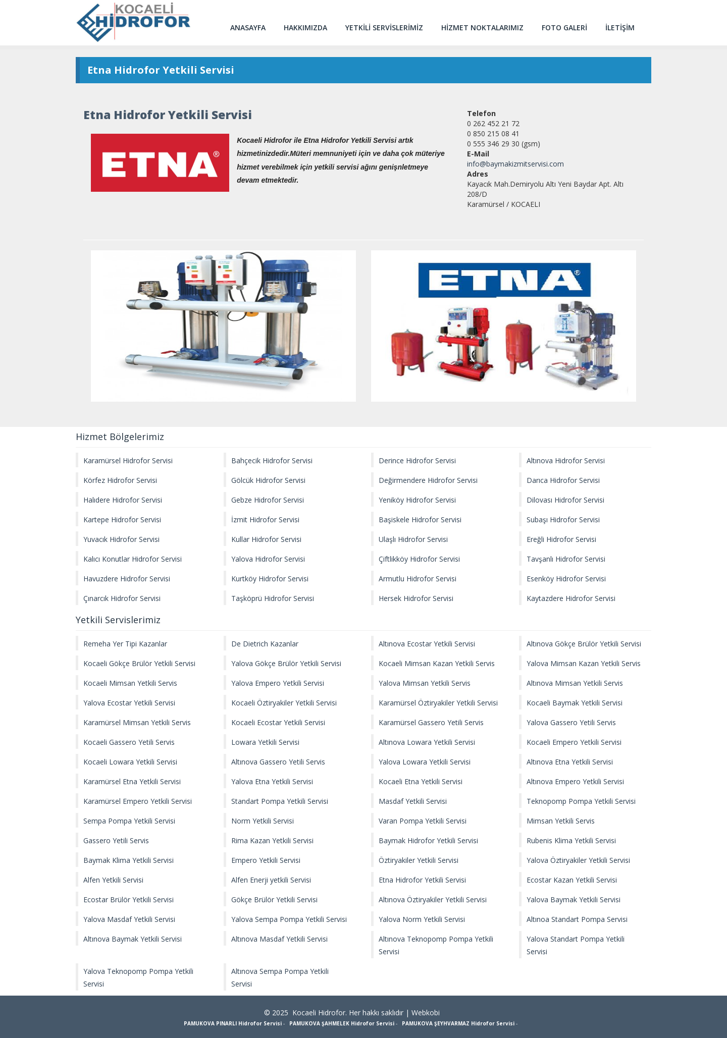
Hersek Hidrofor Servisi (416, 598)
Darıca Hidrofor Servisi (563, 480)
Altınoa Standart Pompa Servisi (577, 919)
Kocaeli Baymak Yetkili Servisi (574, 702)
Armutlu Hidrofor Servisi (417, 578)
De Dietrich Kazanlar (264, 643)
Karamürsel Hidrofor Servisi (128, 460)
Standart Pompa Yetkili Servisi (279, 801)
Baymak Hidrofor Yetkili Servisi (428, 840)
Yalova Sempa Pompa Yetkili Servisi (289, 919)
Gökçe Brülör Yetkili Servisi (274, 899)
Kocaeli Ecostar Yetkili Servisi (278, 722)
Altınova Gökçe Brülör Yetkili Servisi (584, 643)
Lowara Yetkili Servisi (265, 742)
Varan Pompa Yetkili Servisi (422, 821)
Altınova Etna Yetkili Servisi (570, 762)
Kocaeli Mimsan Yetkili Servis (130, 683)
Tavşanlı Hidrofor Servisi (566, 559)
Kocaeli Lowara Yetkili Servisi (130, 762)
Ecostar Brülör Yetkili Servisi (128, 899)
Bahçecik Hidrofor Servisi (272, 460)
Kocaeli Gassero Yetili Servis (129, 742)
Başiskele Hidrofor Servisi (420, 519)
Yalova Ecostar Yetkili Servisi (129, 702)
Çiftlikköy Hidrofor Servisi (419, 559)
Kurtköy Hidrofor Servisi (269, 578)
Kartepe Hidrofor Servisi (122, 519)
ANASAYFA (248, 27)
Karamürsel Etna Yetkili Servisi (132, 781)
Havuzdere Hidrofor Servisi (126, 578)
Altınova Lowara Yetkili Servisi (427, 742)
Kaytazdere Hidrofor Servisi (571, 598)
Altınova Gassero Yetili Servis (278, 762)
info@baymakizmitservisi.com (515, 164)
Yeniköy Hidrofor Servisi (417, 500)
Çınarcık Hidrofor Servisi (122, 598)
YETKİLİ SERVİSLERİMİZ (384, 27)
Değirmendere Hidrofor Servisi (428, 480)
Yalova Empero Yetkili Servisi (277, 683)
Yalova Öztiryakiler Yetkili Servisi (578, 860)
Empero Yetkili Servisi (265, 860)
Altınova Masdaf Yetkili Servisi (279, 939)
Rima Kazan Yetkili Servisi (272, 840)
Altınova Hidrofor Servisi (566, 460)
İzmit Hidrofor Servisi (265, 519)
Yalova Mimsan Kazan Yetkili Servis (584, 663)
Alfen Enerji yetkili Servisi (271, 880)
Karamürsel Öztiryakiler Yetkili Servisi (438, 702)
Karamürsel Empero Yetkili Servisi (137, 801)
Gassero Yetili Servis (116, 840)
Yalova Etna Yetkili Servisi (272, 781)
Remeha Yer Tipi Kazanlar (125, 643)
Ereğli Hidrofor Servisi (561, 539)
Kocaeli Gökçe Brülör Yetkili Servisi (139, 663)
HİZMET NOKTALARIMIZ (482, 27)
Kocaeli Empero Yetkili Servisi (574, 742)
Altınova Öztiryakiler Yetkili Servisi (433, 899)
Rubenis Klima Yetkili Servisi (571, 840)
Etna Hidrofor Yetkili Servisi (422, 880)
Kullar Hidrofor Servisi (266, 539)
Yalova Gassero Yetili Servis (571, 722)
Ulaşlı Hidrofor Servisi (413, 539)
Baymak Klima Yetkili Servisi (128, 860)
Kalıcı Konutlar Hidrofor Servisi (132, 559)
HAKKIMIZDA (305, 27)
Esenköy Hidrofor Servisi (566, 578)
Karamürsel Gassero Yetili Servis (431, 722)
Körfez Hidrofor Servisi (120, 480)
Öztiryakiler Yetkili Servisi (418, 860)
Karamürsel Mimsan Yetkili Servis (137, 722)
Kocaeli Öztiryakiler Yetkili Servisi (284, 702)
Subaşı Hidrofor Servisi (563, 519)
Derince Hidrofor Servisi (417, 460)
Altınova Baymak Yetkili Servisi (132, 939)
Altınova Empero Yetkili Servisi (575, 781)
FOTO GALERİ (564, 27)
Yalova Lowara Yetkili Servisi (425, 762)
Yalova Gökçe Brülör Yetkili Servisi (286, 663)
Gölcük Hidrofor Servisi (268, 480)
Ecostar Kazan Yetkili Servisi (572, 880)
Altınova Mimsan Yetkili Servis (575, 683)
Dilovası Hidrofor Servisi (565, 500)
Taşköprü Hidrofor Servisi (272, 598)
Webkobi (425, 1012)
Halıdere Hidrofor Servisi (122, 500)
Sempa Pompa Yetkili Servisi (129, 821)
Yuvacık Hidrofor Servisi (121, 539)
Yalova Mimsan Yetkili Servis (425, 683)
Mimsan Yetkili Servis (561, 821)
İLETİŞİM (620, 27)
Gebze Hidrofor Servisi (267, 500)
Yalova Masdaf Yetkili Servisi (129, 919)
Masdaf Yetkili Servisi (413, 801)
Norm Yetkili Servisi (262, 821)
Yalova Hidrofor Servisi (268, 559)
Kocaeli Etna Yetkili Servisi (420, 781)
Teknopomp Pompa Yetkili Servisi (581, 801)
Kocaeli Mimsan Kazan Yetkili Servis (437, 663)
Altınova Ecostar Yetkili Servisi (427, 643)
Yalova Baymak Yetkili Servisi (573, 899)
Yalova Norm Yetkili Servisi (422, 919)
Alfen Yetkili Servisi (113, 880)
